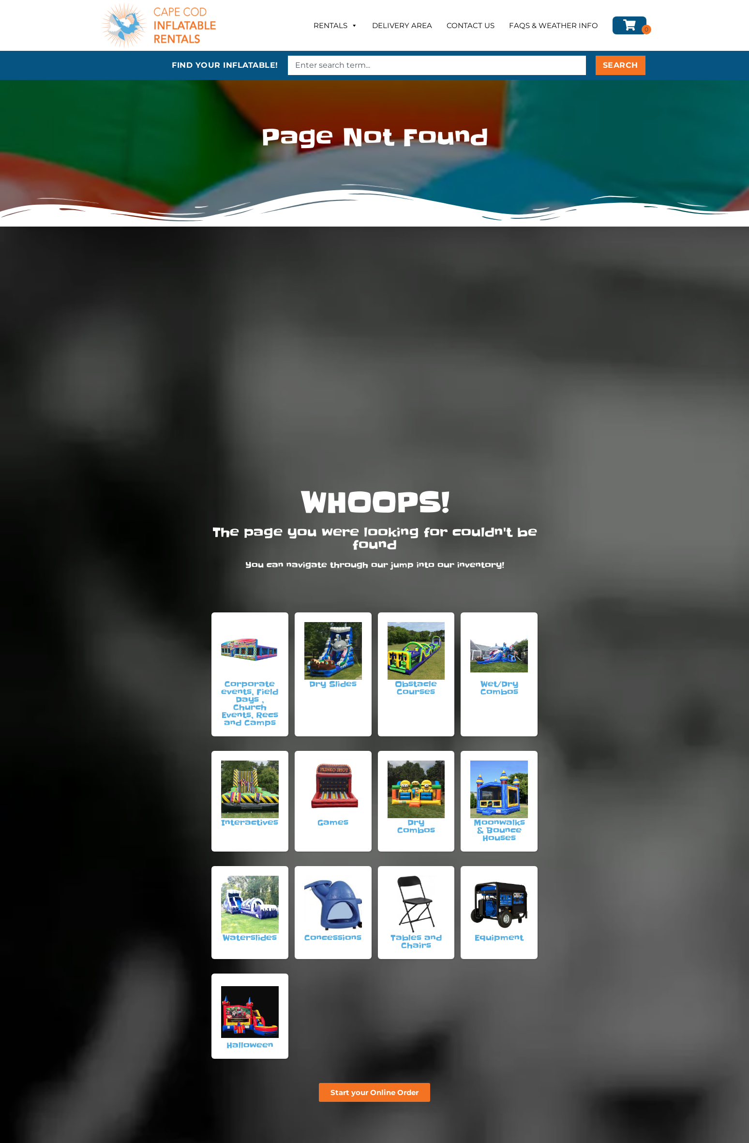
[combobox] (437, 65)
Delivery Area (402, 25)
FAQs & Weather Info (553, 25)
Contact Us (470, 25)
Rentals (336, 25)
